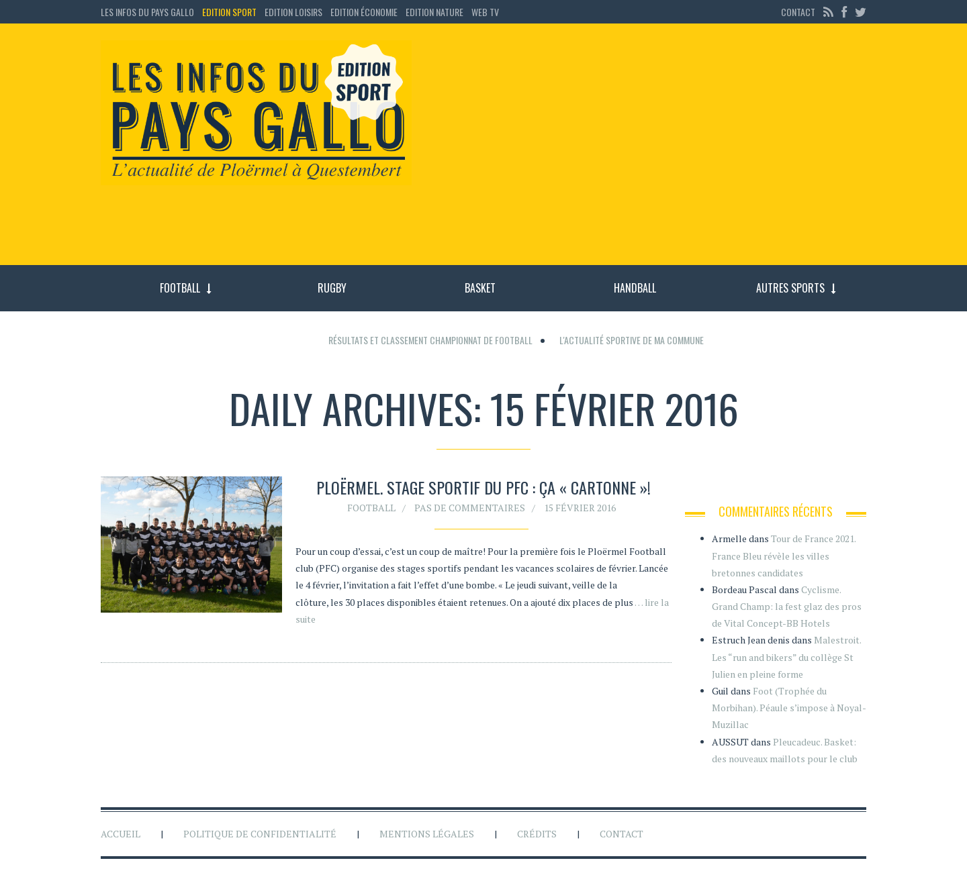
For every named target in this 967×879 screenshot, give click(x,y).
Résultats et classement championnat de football (430, 340)
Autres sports (790, 288)
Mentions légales (426, 833)
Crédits (537, 833)
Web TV (485, 12)
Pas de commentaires (469, 507)
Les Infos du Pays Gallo (147, 12)
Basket (480, 288)
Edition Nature (434, 12)
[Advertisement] (650, 151)
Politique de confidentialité (259, 833)
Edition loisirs (293, 12)
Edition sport (229, 12)
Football (180, 288)
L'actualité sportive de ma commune (631, 340)
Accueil (120, 833)
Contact (798, 12)
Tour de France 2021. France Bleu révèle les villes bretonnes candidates (784, 555)
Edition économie (364, 12)
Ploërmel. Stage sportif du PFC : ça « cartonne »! (483, 487)
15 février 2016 (580, 507)
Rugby (332, 288)
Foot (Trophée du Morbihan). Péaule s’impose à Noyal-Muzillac (789, 707)
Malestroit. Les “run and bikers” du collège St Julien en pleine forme (786, 656)
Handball (635, 288)
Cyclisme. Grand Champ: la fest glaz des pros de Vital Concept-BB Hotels (787, 606)
